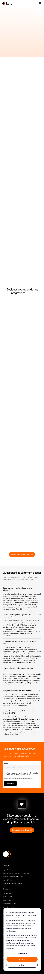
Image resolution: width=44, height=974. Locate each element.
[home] (7, 3)
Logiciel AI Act (7, 880)
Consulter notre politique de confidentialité (18, 778)
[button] (40, 3)
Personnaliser (22, 953)
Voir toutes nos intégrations (21, 554)
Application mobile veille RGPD (13, 883)
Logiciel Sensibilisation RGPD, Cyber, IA (16, 873)
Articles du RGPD (8, 893)
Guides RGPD (7, 897)
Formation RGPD (8, 900)
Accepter (22, 959)
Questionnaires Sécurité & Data (13, 877)
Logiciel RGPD (7, 870)
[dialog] (22, 939)
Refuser (22, 965)
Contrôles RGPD (8, 907)
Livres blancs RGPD (9, 904)
